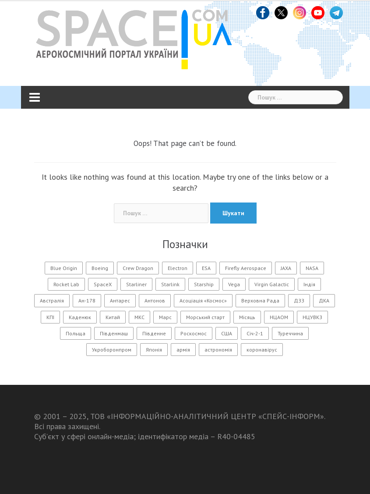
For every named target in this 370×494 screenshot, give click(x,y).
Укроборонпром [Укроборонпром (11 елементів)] (111, 349)
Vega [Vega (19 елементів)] (234, 284)
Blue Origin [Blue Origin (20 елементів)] (63, 268)
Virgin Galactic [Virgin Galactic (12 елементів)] (271, 284)
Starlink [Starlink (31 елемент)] (170, 284)
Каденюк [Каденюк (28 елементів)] (80, 317)
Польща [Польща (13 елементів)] (75, 333)
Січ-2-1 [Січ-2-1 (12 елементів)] (255, 333)
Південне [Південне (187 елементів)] (154, 333)
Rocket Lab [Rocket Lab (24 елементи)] (66, 284)
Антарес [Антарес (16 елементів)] (120, 300)
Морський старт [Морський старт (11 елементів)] (205, 317)
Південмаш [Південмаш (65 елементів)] (114, 333)
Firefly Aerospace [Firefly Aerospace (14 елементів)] (245, 268)
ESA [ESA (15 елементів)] (206, 268)
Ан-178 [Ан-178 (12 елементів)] (86, 300)
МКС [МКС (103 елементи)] (139, 317)
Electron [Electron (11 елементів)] (177, 268)
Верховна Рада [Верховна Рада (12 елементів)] (260, 300)
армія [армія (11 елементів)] (183, 349)
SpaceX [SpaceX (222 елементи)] (103, 284)
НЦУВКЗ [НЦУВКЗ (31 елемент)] (312, 317)
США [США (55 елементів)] (226, 333)
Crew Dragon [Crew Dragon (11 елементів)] (138, 268)
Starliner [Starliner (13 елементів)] (136, 284)
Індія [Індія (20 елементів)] (309, 284)
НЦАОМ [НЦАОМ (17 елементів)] (279, 317)
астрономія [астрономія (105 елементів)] (218, 349)
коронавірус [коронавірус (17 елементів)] (262, 349)
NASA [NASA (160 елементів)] (312, 268)
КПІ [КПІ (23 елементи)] (50, 317)
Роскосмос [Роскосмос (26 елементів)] (193, 333)
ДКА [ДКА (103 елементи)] (324, 300)
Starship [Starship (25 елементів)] (204, 284)
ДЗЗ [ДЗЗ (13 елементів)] (299, 300)
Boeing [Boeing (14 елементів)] (100, 268)
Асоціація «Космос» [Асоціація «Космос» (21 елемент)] (203, 300)
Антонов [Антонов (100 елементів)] (154, 300)
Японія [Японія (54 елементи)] (154, 349)
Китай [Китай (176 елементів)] (113, 317)
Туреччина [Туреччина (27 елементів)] (290, 333)
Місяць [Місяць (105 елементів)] (247, 317)
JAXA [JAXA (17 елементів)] (286, 268)
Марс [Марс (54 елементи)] (165, 317)
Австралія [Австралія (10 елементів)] (52, 300)
